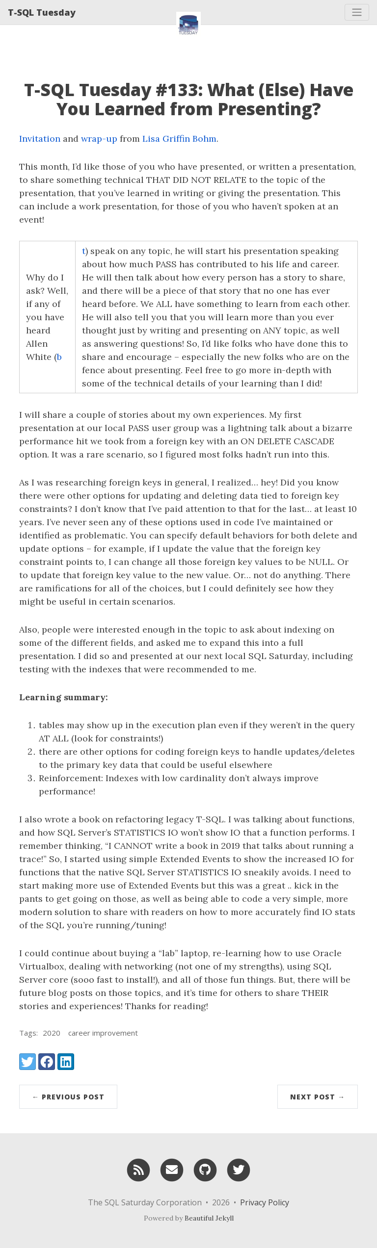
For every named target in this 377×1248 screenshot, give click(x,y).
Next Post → (317, 1096)
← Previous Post (68, 1096)
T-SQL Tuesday (42, 12)
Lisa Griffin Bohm (179, 138)
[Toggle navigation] (357, 12)
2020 (51, 1033)
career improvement (103, 1033)
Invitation (41, 138)
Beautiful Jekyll (209, 1218)
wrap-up (99, 138)
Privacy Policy (264, 1202)
